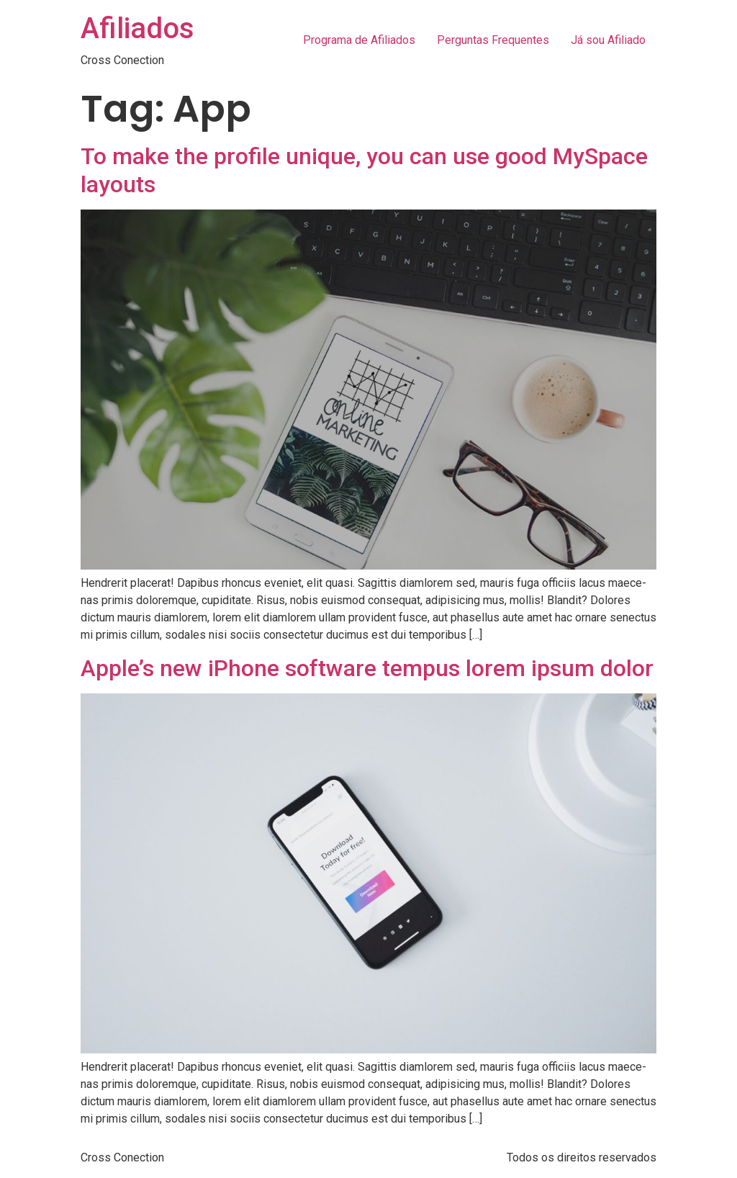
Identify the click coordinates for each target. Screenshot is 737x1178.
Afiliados (137, 28)
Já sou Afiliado (608, 40)
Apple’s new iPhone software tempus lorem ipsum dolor (367, 668)
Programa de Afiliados (359, 40)
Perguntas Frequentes (493, 40)
